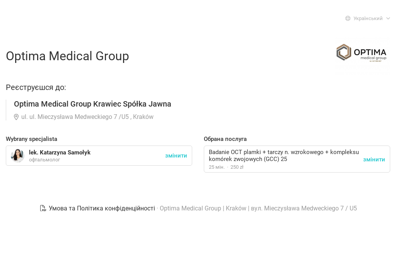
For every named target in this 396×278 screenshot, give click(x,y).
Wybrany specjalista (31, 139)
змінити (374, 159)
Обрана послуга (225, 139)
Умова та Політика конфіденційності (98, 208)
